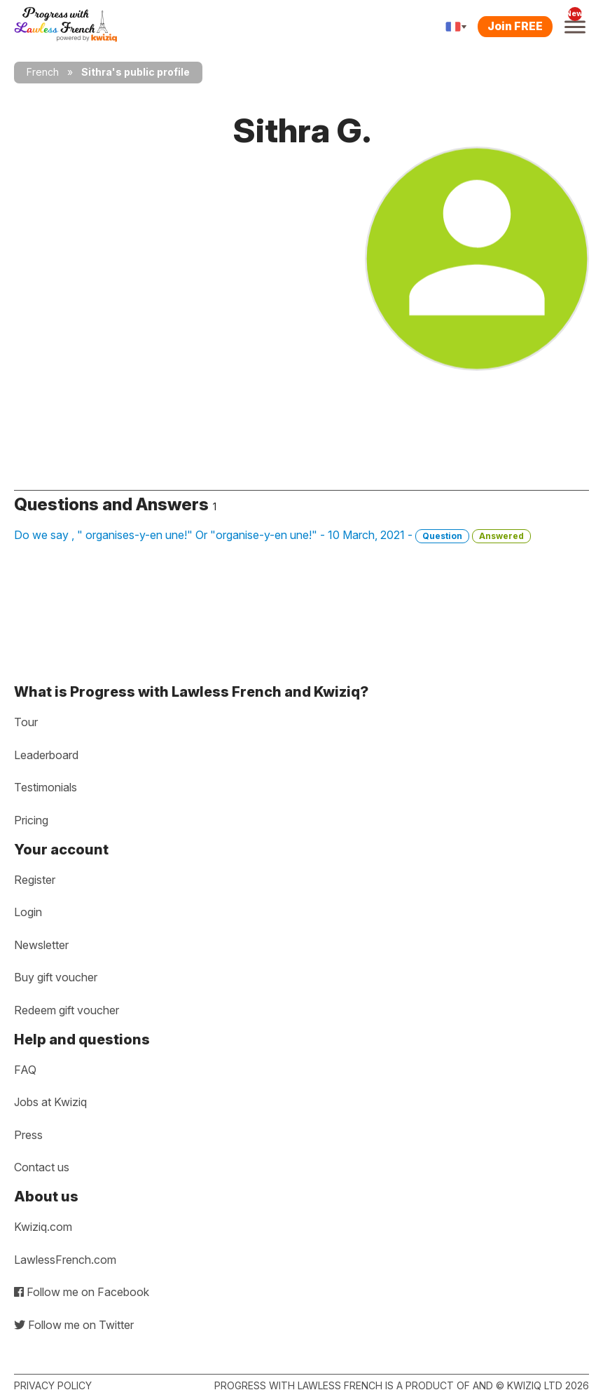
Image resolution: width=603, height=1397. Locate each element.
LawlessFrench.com (65, 1260)
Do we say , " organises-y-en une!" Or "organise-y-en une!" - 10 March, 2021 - (272, 535)
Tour (26, 722)
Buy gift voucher (55, 977)
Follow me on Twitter (74, 1325)
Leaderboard (46, 755)
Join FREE (515, 26)
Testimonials (45, 787)
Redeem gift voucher (66, 1010)
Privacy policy (53, 1385)
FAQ (25, 1070)
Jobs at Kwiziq (50, 1102)
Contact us (41, 1167)
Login (28, 912)
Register (34, 880)
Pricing (31, 820)
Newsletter (41, 945)
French (43, 72)
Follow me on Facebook (81, 1292)
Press (28, 1135)
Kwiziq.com (43, 1227)
